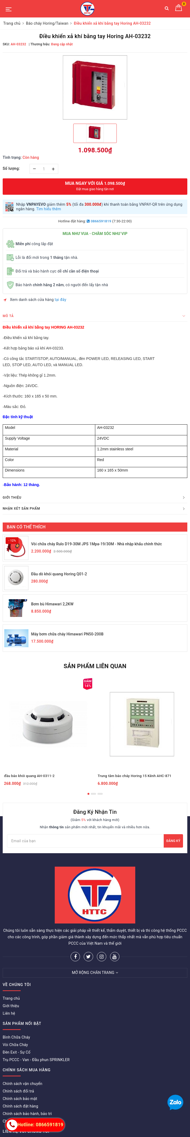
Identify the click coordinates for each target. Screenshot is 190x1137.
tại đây (60, 299)
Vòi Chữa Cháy (15, 1045)
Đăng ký (173, 841)
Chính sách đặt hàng (20, 1106)
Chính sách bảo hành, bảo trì (27, 1114)
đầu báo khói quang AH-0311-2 (29, 776)
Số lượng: (11, 168)
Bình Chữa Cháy (16, 1037)
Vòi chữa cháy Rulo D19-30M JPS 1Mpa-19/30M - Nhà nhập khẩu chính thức (96, 544)
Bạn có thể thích (26, 526)
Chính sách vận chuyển (22, 1083)
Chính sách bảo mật (20, 1098)
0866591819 (99, 221)
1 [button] (88, 794)
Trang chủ (11, 998)
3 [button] (100, 794)
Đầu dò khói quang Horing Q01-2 (59, 574)
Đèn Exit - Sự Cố (16, 1052)
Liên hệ (9, 1013)
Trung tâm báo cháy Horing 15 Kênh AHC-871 (134, 776)
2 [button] (93, 794)
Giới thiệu (11, 1006)
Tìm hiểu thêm (48, 209)
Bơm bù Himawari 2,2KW (52, 604)
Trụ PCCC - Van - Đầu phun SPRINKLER (36, 1060)
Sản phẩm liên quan (95, 666)
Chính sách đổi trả (18, 1091)
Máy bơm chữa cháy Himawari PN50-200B (67, 634)
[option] (95, 87)
